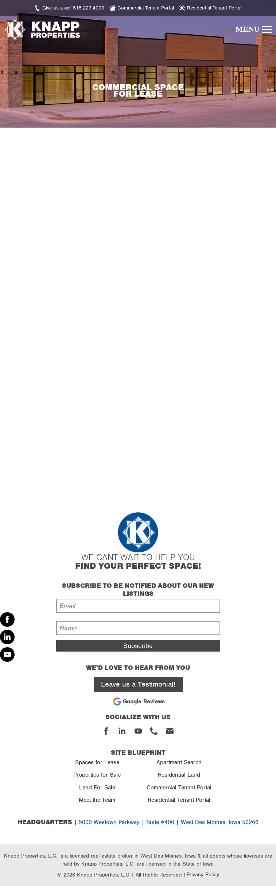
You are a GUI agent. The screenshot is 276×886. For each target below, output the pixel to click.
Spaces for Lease (97, 762)
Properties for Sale (97, 774)
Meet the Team (97, 800)
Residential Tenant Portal (179, 800)
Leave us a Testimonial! (138, 684)
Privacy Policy (202, 874)
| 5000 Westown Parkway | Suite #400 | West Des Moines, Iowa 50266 (138, 822)
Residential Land (179, 774)
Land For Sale (97, 787)
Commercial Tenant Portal (179, 787)
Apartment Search (179, 762)
